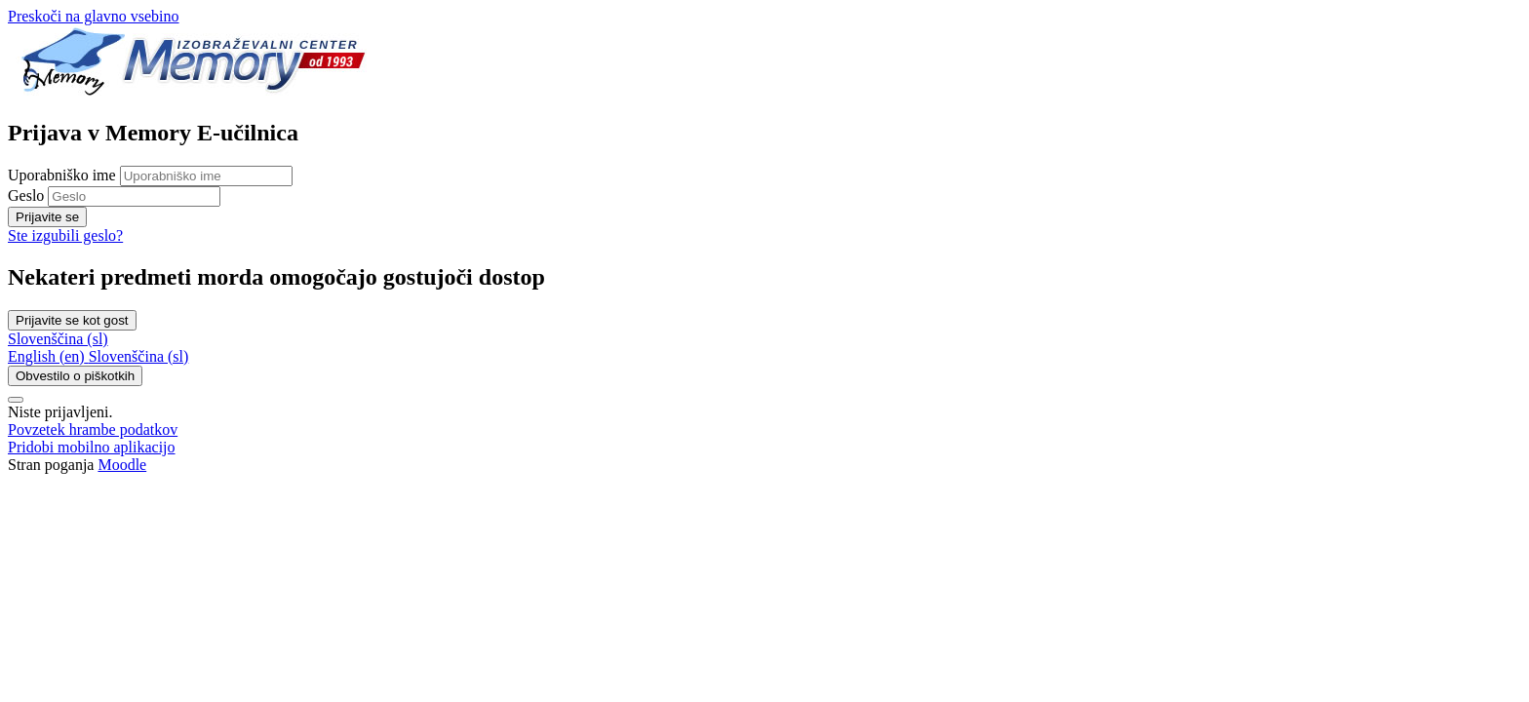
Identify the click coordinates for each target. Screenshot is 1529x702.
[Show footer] (15, 400)
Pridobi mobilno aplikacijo (92, 447)
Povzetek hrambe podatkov (92, 429)
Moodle (122, 464)
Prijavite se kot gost (72, 320)
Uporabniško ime (64, 175)
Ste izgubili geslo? (65, 235)
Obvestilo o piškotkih (75, 376)
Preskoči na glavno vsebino (93, 16)
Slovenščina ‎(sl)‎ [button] (58, 339)
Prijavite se (47, 217)
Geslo (26, 195)
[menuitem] (48, 356)
